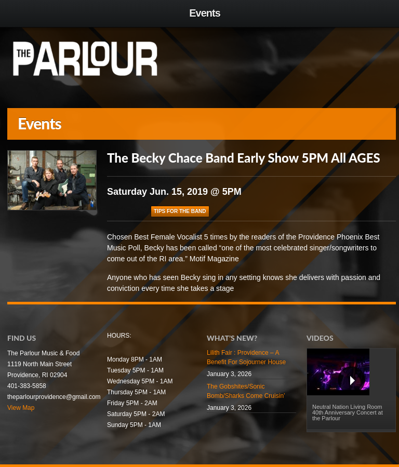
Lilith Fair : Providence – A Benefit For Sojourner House (246, 357)
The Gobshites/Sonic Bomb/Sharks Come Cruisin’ (246, 391)
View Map (20, 407)
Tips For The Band (180, 211)
